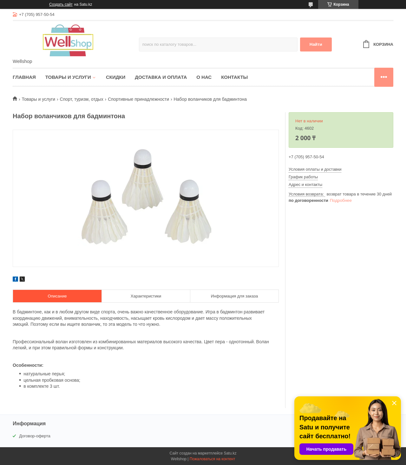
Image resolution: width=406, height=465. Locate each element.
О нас (204, 77)
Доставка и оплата (161, 77)
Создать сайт (61, 4)
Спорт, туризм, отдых (81, 99)
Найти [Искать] (316, 44)
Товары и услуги (68, 77)
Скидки (115, 77)
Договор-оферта (34, 436)
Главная (24, 77)
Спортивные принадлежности (138, 99)
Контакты (234, 77)
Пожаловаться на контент (212, 459)
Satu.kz (230, 453)
